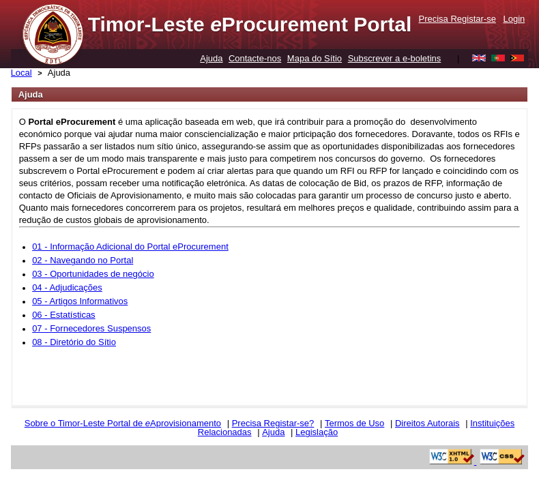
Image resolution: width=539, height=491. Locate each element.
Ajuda (211, 58)
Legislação (316, 432)
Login (514, 19)
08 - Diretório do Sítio (74, 342)
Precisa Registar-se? (273, 423)
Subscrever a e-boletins (394, 58)
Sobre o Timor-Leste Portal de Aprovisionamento (123, 423)
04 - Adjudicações (67, 287)
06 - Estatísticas (63, 315)
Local (21, 73)
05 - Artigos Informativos (80, 301)
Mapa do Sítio (314, 58)
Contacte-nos (255, 58)
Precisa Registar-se (456, 19)
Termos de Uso (354, 423)
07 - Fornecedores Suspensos (91, 328)
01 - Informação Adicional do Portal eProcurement (130, 246)
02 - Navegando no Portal (82, 260)
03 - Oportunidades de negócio (93, 274)
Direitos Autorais (427, 423)
